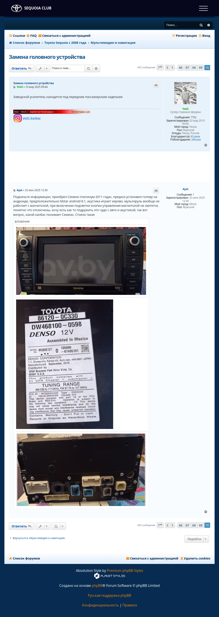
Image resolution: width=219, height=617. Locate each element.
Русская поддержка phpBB (109, 595)
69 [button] (200, 67)
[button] (160, 67)
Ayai (185, 189)
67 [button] (187, 67)
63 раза (195, 136)
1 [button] (172, 67)
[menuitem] (31, 35)
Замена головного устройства (47, 56)
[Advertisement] (109, 167)
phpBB (97, 585)
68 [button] (194, 67)
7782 (193, 117)
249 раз (196, 139)
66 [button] (181, 67)
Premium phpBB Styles (125, 570)
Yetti (185, 109)
